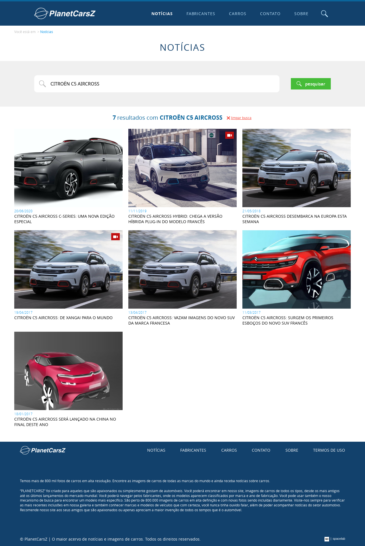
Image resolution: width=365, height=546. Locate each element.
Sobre (301, 13)
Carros (237, 13)
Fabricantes (201, 13)
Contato (270, 13)
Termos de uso (329, 450)
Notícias (162, 13)
